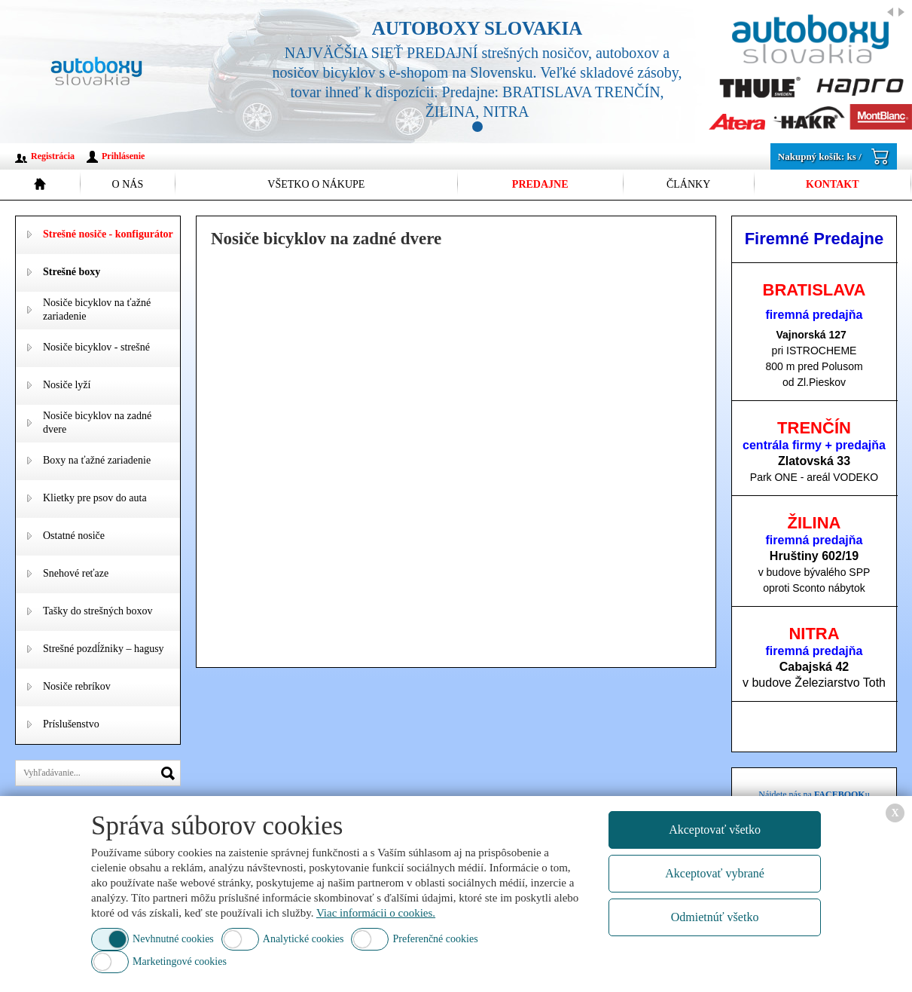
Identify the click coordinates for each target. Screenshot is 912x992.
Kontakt (832, 184)
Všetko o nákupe (315, 184)
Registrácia (53, 156)
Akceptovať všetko (715, 829)
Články (688, 184)
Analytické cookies (303, 939)
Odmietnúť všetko (715, 917)
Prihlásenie (123, 156)
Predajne (540, 184)
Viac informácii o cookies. (375, 913)
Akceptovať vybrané (714, 873)
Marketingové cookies (180, 961)
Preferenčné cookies (434, 939)
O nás (128, 184)
